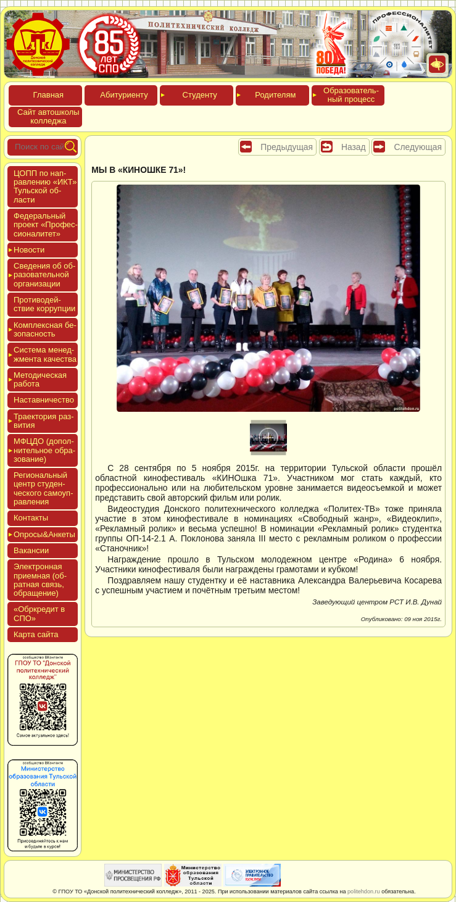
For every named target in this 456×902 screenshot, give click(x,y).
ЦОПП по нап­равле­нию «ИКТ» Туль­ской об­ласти (45, 186)
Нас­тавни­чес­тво (44, 399)
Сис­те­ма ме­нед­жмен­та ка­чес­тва (45, 354)
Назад (353, 147)
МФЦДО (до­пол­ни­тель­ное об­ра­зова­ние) (44, 450)
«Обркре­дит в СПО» (39, 613)
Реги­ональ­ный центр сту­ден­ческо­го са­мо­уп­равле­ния (43, 488)
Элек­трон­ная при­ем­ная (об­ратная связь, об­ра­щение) (40, 580)
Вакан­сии (31, 550)
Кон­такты (31, 517)
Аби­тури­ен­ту (123, 94)
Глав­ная (48, 94)
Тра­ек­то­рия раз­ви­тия (44, 421)
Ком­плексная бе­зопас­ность (45, 329)
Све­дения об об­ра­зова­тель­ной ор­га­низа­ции (44, 274)
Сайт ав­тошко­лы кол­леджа (48, 116)
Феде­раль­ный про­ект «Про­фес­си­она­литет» (46, 224)
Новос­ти (29, 249)
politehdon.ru (363, 891)
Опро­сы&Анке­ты (44, 534)
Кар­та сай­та (36, 634)
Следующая (418, 147)
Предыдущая (286, 147)
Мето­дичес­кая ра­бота (40, 379)
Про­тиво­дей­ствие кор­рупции (44, 304)
